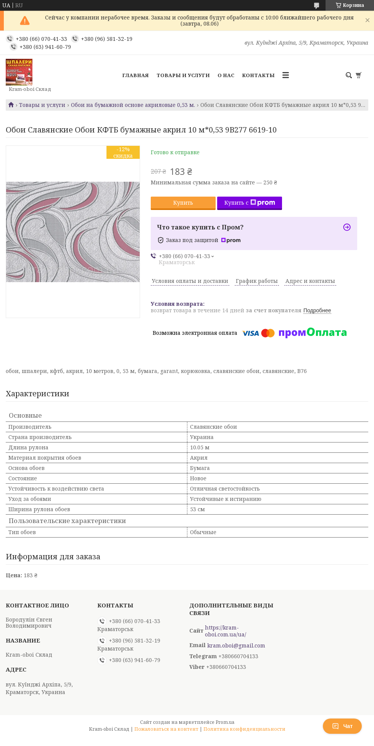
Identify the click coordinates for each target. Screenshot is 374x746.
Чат (342, 726)
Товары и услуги (183, 75)
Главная (135, 75)
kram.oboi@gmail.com (236, 645)
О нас (226, 75)
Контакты (258, 75)
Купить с (249, 202)
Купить (183, 202)
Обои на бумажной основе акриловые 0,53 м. (133, 105)
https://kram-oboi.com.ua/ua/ (225, 631)
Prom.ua (225, 722)
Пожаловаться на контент (166, 729)
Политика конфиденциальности (244, 729)
